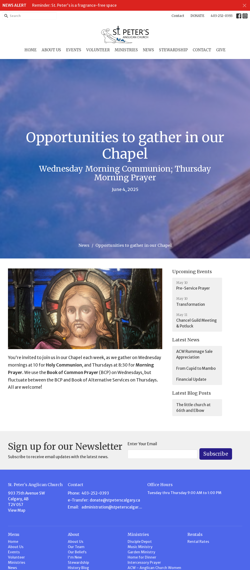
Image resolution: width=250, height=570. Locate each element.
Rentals (195, 534)
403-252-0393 (222, 16)
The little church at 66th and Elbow (193, 407)
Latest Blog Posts (191, 393)
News (148, 50)
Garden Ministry (141, 552)
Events (73, 50)
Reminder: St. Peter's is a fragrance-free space (74, 5)
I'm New (75, 557)
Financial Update (191, 379)
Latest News (185, 340)
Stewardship (173, 50)
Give (221, 50)
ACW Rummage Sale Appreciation (194, 354)
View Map (16, 510)
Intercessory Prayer (144, 562)
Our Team (76, 547)
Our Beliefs (77, 552)
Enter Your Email (142, 444)
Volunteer (98, 50)
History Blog (78, 568)
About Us (51, 50)
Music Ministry (140, 547)
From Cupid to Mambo (196, 368)
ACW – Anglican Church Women (154, 568)
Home (30, 50)
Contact (177, 16)
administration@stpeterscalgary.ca (112, 507)
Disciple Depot (140, 541)
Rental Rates (198, 541)
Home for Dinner (142, 557)
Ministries (126, 50)
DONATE (197, 16)
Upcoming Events (192, 271)
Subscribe (215, 454)
